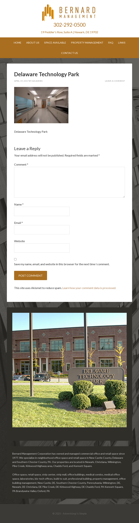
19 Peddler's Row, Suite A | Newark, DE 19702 (69, 32)
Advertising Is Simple (75, 513)
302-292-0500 (69, 25)
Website (19, 241)
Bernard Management (69, 13)
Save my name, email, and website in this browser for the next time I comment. (61, 264)
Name (19, 204)
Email (18, 222)
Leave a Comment (115, 81)
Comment (21, 164)
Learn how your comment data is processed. (89, 288)
